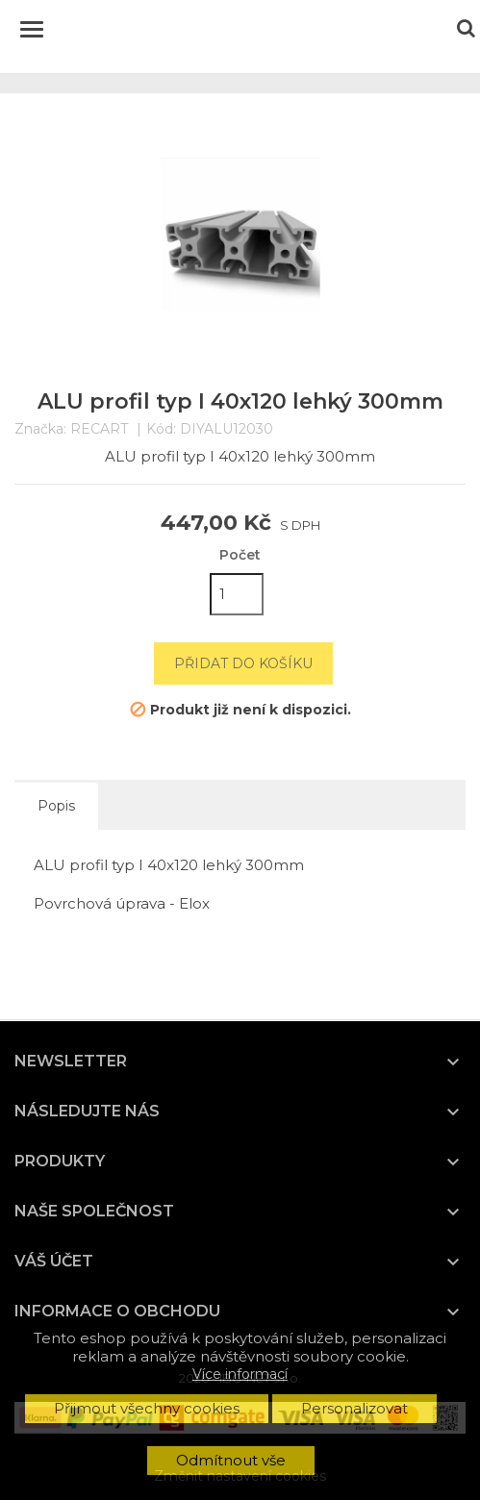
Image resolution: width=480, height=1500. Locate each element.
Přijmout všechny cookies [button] (147, 1408)
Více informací (240, 1374)
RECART (99, 429)
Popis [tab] (56, 805)
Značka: (40, 429)
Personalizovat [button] (354, 1408)
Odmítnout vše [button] (231, 1460)
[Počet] (237, 594)
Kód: (161, 429)
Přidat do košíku (243, 663)
